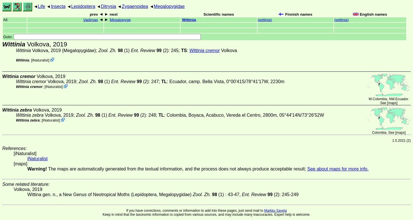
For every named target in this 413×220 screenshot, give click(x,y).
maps (392, 103)
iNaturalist (40, 60)
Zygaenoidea (135, 6)
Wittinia (189, 20)
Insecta (58, 6)
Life (41, 6)
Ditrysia (108, 6)
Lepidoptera (83, 6)
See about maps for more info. (338, 168)
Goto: (102, 37)
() (265, 20)
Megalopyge (120, 20)
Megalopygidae (169, 6)
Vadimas (90, 20)
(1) (114, 50)
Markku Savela (275, 211)
